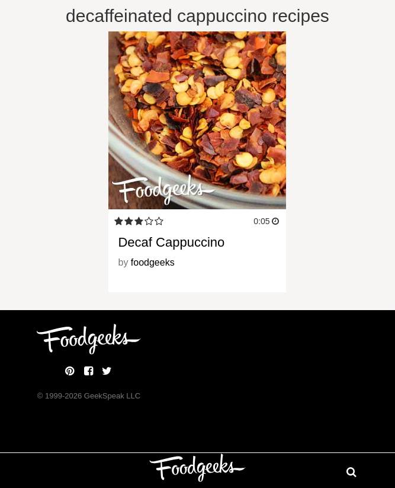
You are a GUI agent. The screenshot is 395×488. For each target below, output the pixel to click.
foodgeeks (153, 262)
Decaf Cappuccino (171, 242)
